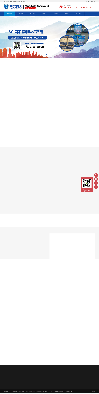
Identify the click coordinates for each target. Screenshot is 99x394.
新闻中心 (44, 13)
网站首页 (9, 13)
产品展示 (32, 13)
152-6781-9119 (96, 175)
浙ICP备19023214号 (55, 391)
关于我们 (21, 13)
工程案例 (55, 13)
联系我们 (93, 1)
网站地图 (93, 391)
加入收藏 (87, 1)
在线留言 (67, 13)
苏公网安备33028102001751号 (66, 391)
